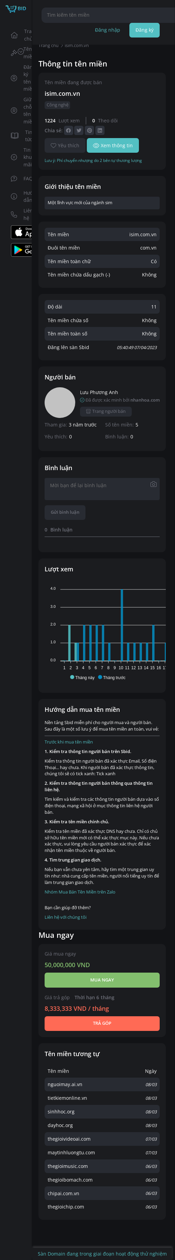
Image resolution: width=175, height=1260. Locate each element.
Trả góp (102, 1023)
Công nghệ (57, 105)
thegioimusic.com (68, 1166)
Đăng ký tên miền (19, 78)
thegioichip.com (66, 1206)
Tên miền (19, 53)
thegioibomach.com (70, 1179)
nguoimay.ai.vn (65, 1084)
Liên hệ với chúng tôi (65, 917)
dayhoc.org (60, 1125)
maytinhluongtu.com (71, 1152)
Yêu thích (65, 145)
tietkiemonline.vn (67, 1098)
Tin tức (19, 136)
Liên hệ (19, 214)
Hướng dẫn (19, 197)
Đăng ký (145, 30)
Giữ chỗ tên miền (19, 110)
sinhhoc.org (61, 1111)
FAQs (19, 178)
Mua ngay (102, 980)
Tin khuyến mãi (19, 157)
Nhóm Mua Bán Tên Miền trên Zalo (80, 892)
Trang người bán (106, 411)
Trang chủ (19, 35)
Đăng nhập (107, 30)
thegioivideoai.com (69, 1139)
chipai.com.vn (63, 1193)
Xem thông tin (113, 145)
